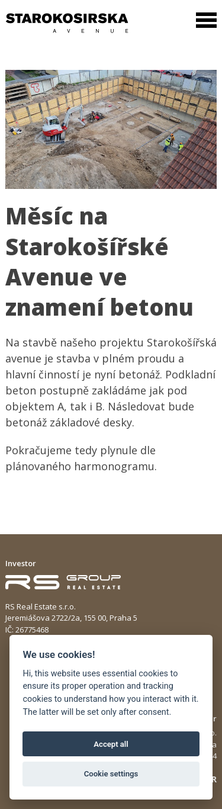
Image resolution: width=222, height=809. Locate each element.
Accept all (111, 744)
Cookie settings (111, 773)
